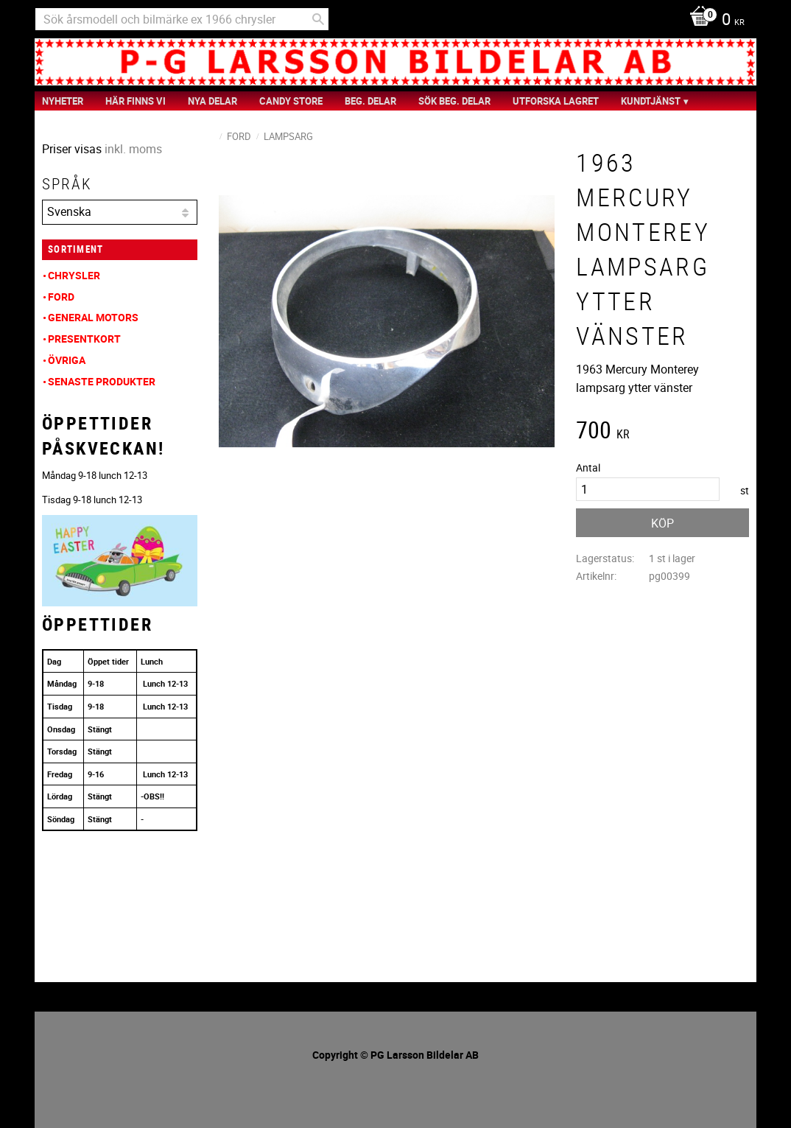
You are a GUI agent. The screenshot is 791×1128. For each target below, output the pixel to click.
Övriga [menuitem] (66, 360)
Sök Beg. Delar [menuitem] (454, 101)
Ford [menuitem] (61, 297)
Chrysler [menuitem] (74, 275)
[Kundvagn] (713, 20)
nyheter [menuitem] (62, 101)
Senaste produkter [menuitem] (101, 381)
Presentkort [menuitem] (84, 339)
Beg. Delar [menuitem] (370, 101)
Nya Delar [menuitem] (212, 101)
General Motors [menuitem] (93, 317)
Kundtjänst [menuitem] (651, 101)
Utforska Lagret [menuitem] (556, 101)
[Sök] (318, 19)
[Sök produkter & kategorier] (182, 19)
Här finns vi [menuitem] (135, 101)
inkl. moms (133, 149)
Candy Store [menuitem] (291, 101)
